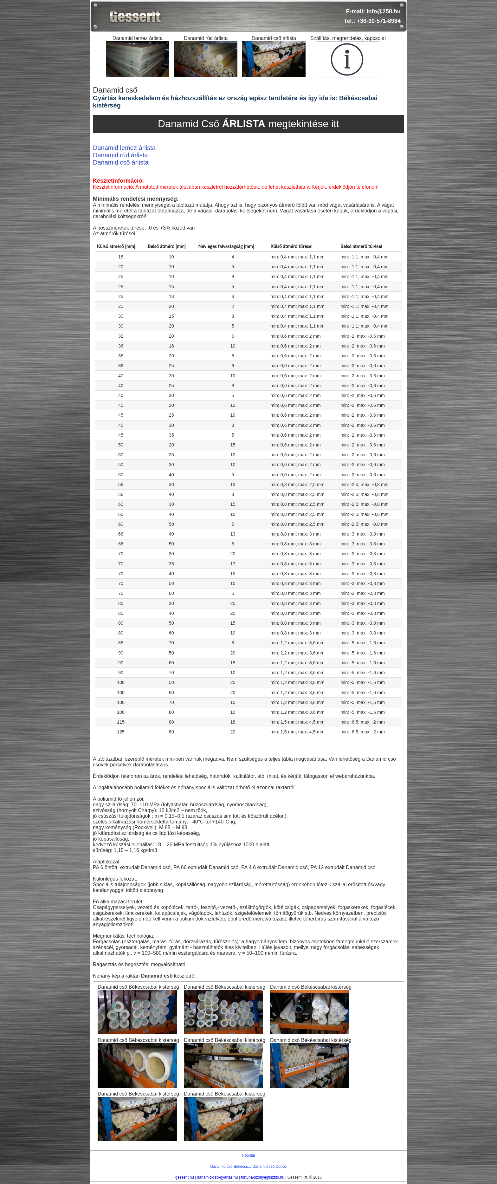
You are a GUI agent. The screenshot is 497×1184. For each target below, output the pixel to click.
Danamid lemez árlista (124, 147)
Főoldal (248, 1155)
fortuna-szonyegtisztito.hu (262, 1177)
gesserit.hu (184, 1177)
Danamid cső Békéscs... (230, 1166)
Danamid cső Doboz (269, 1166)
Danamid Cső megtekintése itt (248, 123)
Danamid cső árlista (121, 162)
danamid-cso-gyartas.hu (217, 1177)
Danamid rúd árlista (120, 155)
